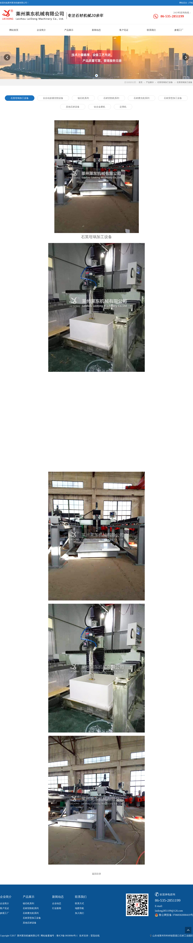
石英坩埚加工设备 (165, 82)
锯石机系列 (28, 903)
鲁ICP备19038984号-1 (67, 935)
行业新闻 (56, 908)
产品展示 (150, 82)
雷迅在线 (95, 935)
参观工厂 (4, 913)
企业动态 (56, 903)
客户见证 (4, 908)
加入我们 (79, 913)
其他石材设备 (29, 923)
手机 (191, 3)
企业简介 (4, 903)
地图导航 (79, 908)
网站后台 (183, 3)
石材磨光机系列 (31, 913)
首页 (140, 82)
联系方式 (79, 903)
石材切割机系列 (31, 908)
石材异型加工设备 (32, 918)
